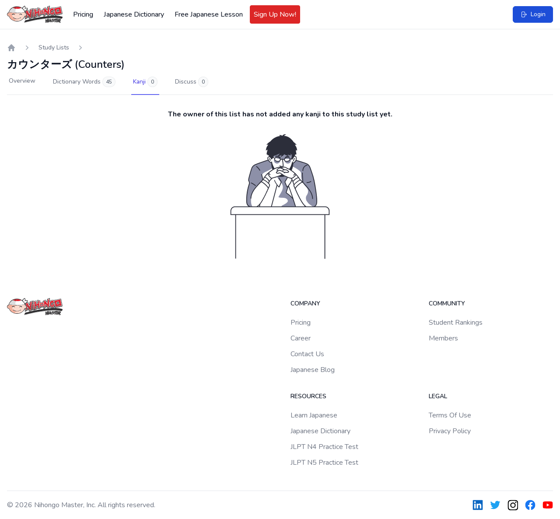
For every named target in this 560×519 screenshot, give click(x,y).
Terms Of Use (450, 415)
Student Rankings (456, 322)
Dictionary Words (84, 82)
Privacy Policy (450, 431)
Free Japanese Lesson (209, 14)
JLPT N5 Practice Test (324, 462)
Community (447, 303)
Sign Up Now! (275, 14)
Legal (438, 396)
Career (300, 338)
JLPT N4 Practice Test (324, 447)
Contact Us (307, 354)
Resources (308, 396)
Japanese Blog (312, 370)
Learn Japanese (313, 415)
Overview (22, 81)
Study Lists (53, 47)
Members (443, 338)
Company (305, 303)
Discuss (191, 82)
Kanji (145, 82)
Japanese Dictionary (134, 14)
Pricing (83, 14)
